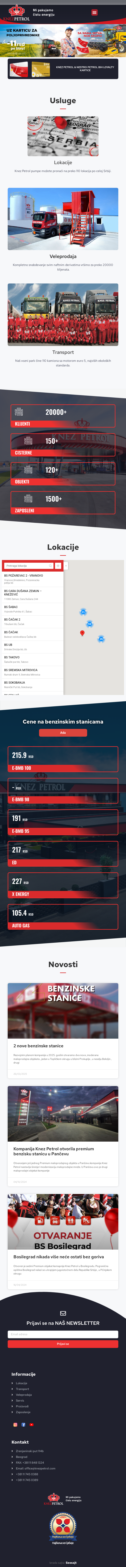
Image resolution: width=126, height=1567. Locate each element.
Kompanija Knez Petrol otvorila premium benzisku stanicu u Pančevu (53, 1151)
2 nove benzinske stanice (38, 1046)
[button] (94, 12)
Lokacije (63, 162)
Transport (63, 352)
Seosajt (71, 1563)
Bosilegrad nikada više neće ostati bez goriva (58, 1257)
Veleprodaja (63, 256)
